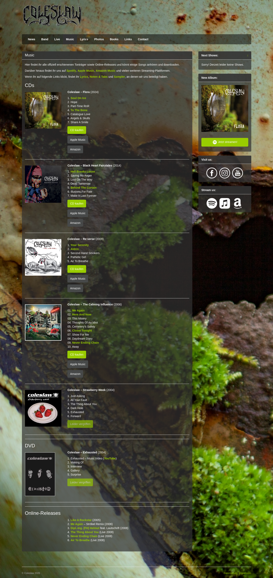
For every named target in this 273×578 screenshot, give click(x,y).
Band (44, 39)
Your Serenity (80, 245)
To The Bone (79, 110)
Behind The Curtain (84, 187)
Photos (99, 39)
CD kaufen (76, 130)
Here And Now (81, 314)
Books (114, 39)
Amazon (75, 149)
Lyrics (84, 39)
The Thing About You (85, 532)
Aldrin (75, 249)
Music (70, 39)
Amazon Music (105, 70)
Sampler (119, 76)
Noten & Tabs (99, 76)
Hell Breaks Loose (83, 171)
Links (128, 39)
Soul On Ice (78, 98)
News (31, 39)
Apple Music (86, 70)
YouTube (110, 458)
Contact (143, 39)
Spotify (71, 70)
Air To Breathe (80, 540)
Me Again (78, 310)
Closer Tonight (82, 330)
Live (57, 39)
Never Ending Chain (85, 342)
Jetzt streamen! (224, 142)
